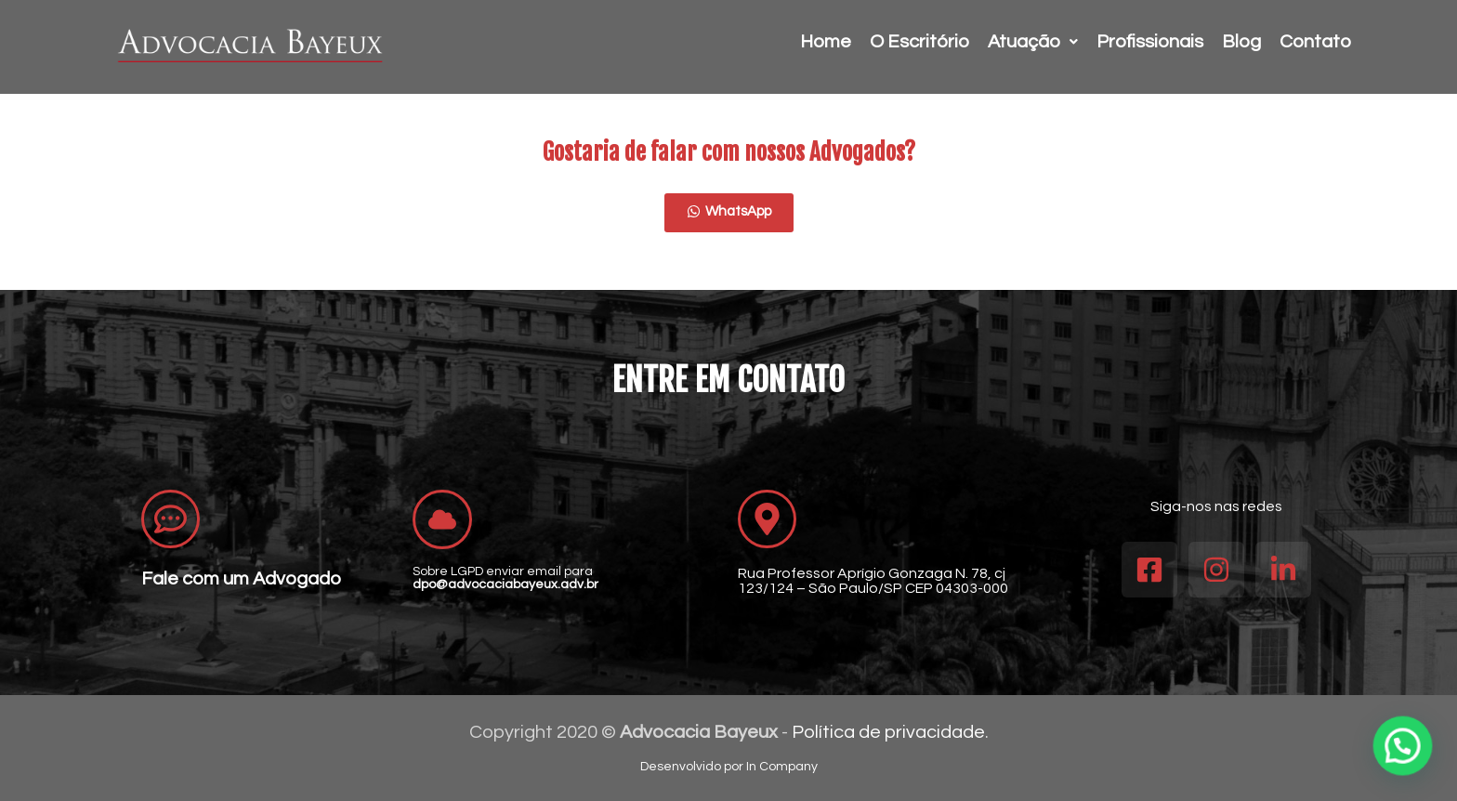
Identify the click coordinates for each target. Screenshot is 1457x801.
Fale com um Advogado (241, 579)
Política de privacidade (888, 732)
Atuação (1033, 42)
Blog (1241, 42)
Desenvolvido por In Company (729, 766)
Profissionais (1149, 42)
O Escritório (919, 42)
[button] (1403, 746)
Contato (1315, 42)
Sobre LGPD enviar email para (505, 578)
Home (825, 42)
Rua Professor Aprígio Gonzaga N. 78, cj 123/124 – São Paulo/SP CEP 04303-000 (873, 581)
